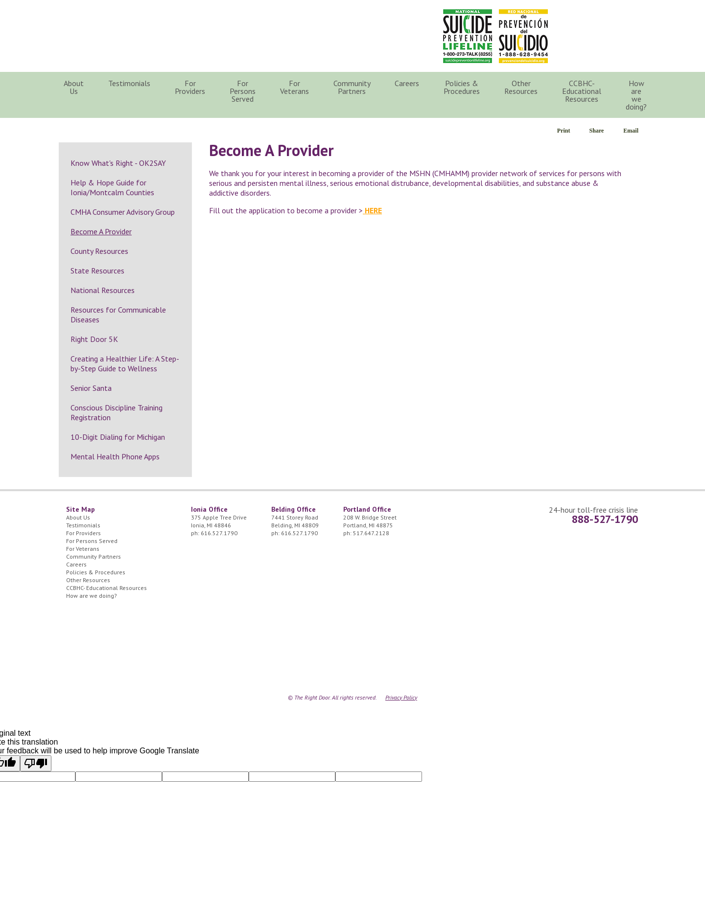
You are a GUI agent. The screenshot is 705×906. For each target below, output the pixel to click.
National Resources (102, 290)
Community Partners (352, 87)
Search (673, 87)
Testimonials (129, 83)
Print (563, 130)
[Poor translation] (35, 763)
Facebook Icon (631, 19)
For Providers (190, 87)
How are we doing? (636, 95)
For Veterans (294, 87)
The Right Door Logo (152, 34)
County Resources (99, 251)
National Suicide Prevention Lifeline (467, 36)
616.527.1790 (219, 533)
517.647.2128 (371, 533)
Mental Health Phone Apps (115, 456)
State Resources (97, 270)
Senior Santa (91, 388)
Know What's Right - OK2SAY (118, 163)
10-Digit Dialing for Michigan (117, 437)
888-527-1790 (605, 519)
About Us (74, 87)
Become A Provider (101, 231)
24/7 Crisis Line (585, 19)
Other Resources (521, 87)
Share (596, 130)
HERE (372, 210)
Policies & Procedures (462, 87)
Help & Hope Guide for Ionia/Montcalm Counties (112, 187)
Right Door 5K (94, 339)
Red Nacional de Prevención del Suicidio (523, 36)
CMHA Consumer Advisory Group (122, 212)
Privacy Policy (401, 697)
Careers (407, 83)
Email (630, 130)
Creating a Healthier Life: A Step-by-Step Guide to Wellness (124, 363)
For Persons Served (243, 91)
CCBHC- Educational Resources (581, 91)
